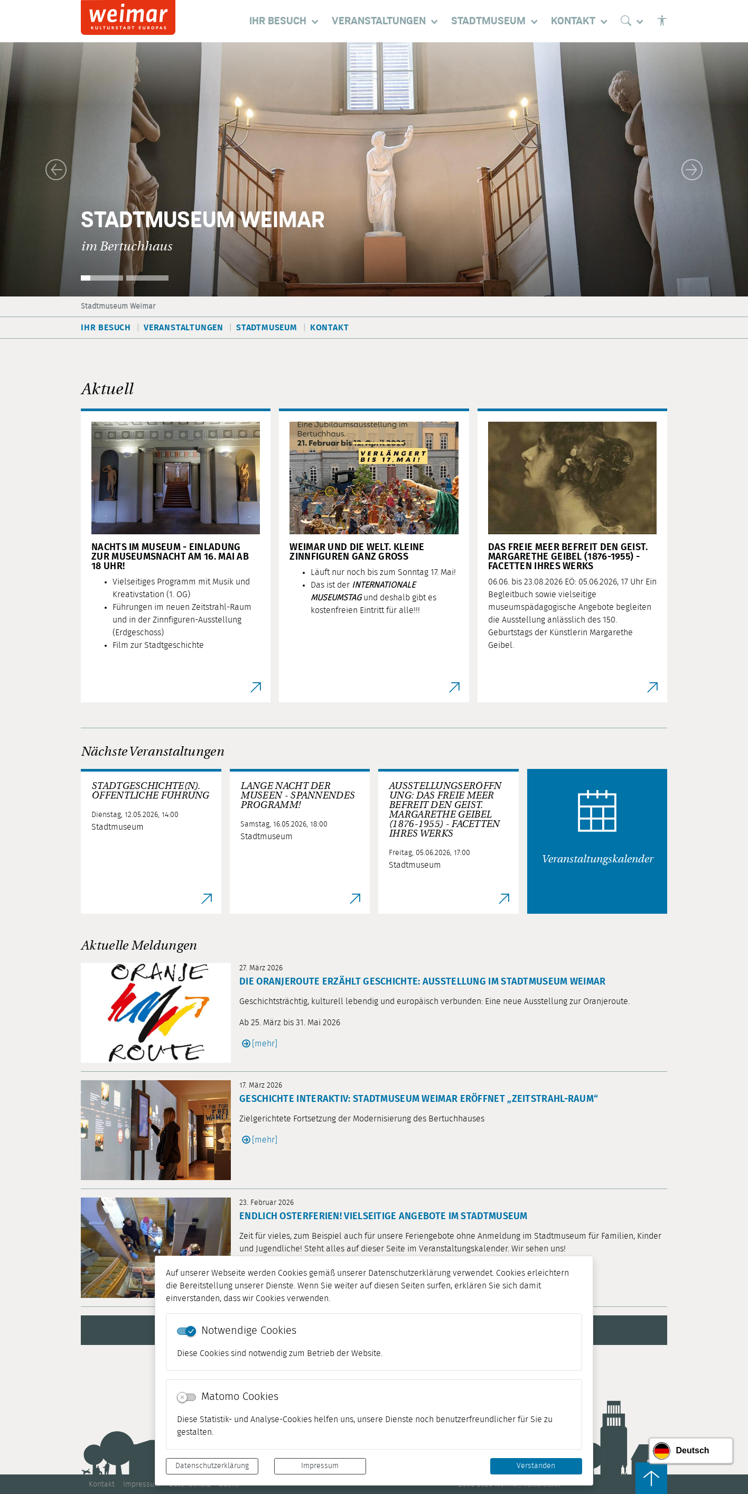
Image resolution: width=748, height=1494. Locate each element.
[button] (56, 169)
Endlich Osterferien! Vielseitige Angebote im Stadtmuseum (383, 1216)
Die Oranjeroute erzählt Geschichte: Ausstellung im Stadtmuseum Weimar (422, 982)
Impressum (320, 1466)
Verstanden (536, 1466)
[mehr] (264, 1044)
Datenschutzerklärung (212, 1466)
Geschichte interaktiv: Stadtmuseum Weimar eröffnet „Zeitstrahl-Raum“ (418, 1099)
